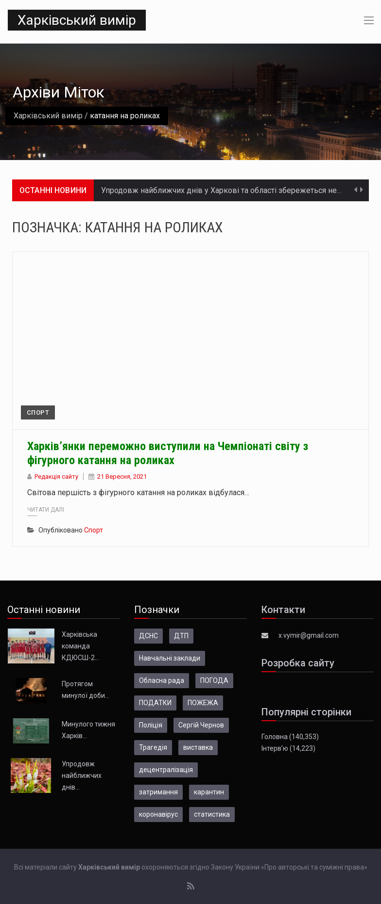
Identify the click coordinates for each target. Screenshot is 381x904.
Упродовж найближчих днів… (82, 775)
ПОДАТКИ (155, 703)
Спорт (38, 412)
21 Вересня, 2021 (122, 476)
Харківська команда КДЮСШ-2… (80, 646)
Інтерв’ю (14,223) (288, 748)
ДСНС (148, 636)
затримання (158, 792)
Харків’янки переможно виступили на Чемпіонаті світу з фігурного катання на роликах (167, 453)
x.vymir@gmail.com (308, 635)
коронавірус (158, 814)
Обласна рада (161, 680)
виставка (198, 747)
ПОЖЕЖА (203, 703)
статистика (212, 814)
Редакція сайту (56, 476)
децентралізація (166, 770)
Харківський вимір (76, 20)
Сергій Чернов (201, 725)
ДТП (181, 636)
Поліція (150, 725)
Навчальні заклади (169, 658)
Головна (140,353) (290, 737)
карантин (209, 792)
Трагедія (153, 747)
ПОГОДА (214, 680)
